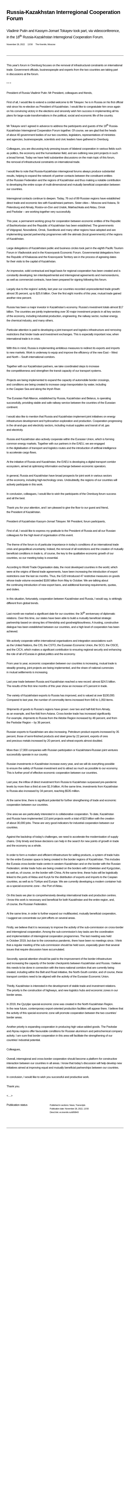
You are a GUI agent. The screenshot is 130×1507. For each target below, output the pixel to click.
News (71, 1105)
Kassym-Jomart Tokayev (51, 521)
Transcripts (80, 1105)
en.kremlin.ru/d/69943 (69, 1112)
